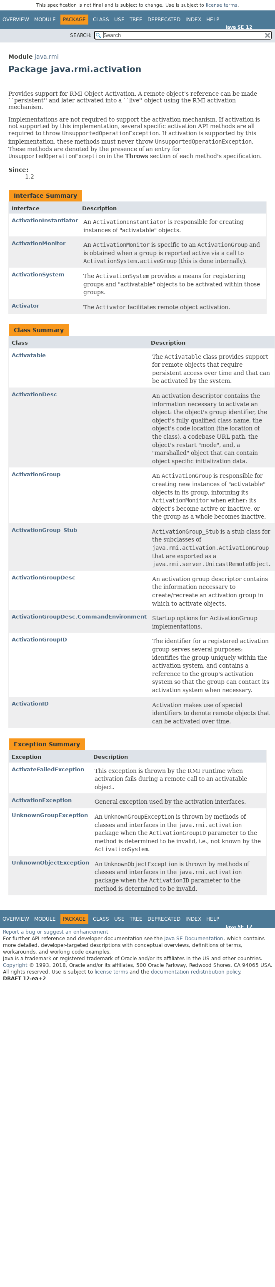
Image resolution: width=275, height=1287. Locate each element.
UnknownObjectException (50, 863)
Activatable (29, 355)
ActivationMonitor (38, 243)
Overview (15, 19)
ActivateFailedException (48, 769)
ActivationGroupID (39, 639)
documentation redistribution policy (195, 972)
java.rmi (47, 56)
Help (212, 19)
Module (45, 19)
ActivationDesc (34, 394)
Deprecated (164, 19)
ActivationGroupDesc (43, 577)
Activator (25, 306)
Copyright (15, 965)
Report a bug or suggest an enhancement (55, 932)
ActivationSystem (38, 274)
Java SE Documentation (193, 939)
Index (193, 19)
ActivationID (30, 704)
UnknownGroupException (50, 815)
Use (119, 19)
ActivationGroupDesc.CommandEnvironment (79, 617)
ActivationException (42, 800)
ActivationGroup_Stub (44, 530)
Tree (136, 19)
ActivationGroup (36, 474)
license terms (222, 5)
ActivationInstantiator (45, 220)
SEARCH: (81, 35)
